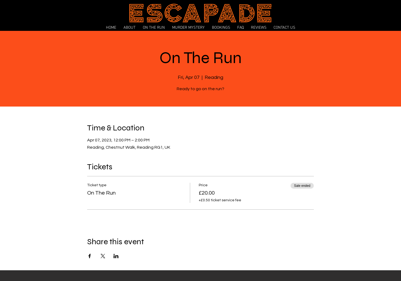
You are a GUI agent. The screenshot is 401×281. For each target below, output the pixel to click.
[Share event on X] (102, 256)
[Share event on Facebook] (89, 256)
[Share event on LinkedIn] (116, 256)
